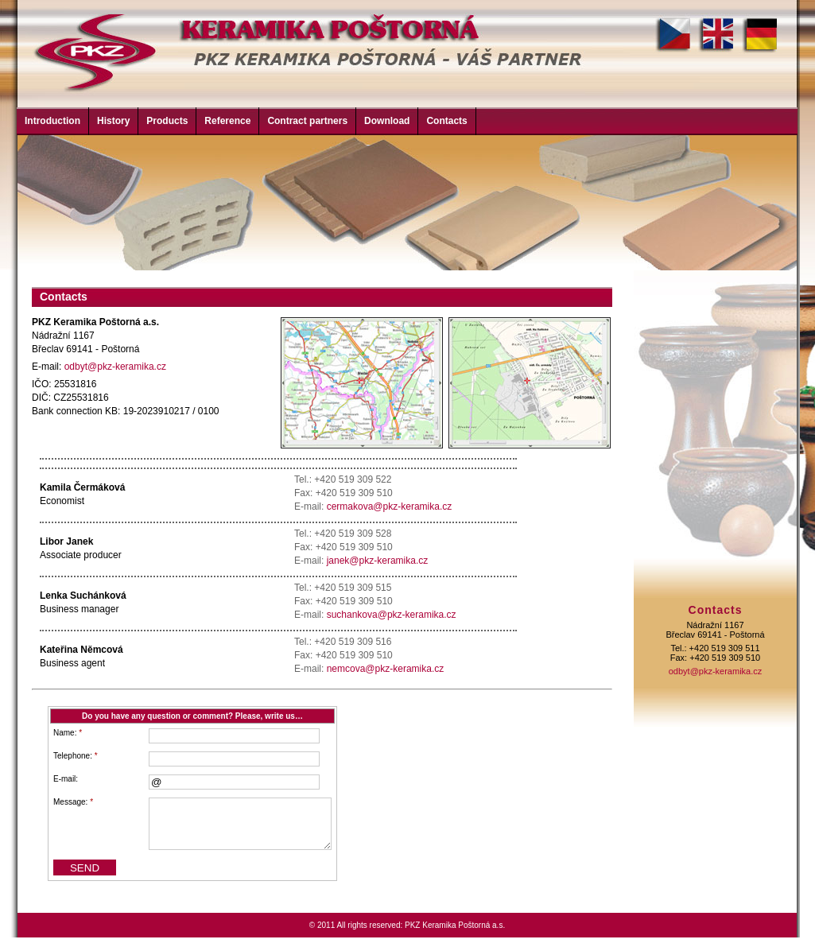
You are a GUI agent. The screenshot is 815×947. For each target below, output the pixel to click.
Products (167, 120)
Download (386, 120)
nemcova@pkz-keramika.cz (385, 668)
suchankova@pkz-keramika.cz (391, 614)
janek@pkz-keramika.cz (378, 560)
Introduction (52, 120)
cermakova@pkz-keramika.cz (389, 506)
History (113, 120)
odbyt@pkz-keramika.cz (115, 366)
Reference (227, 120)
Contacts (446, 120)
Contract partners (307, 120)
